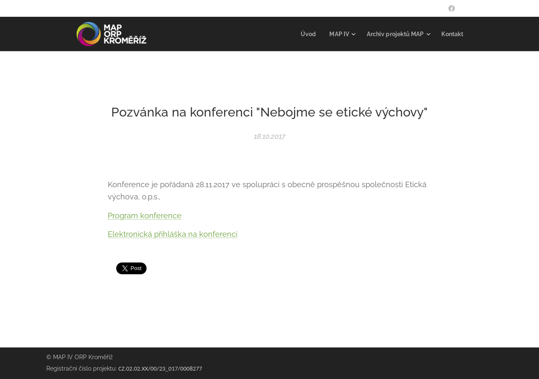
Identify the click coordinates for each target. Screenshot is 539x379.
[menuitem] (302, 34)
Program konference (144, 215)
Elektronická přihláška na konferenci (172, 234)
